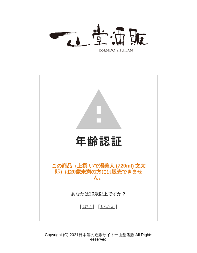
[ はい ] (87, 206)
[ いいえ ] (107, 206)
